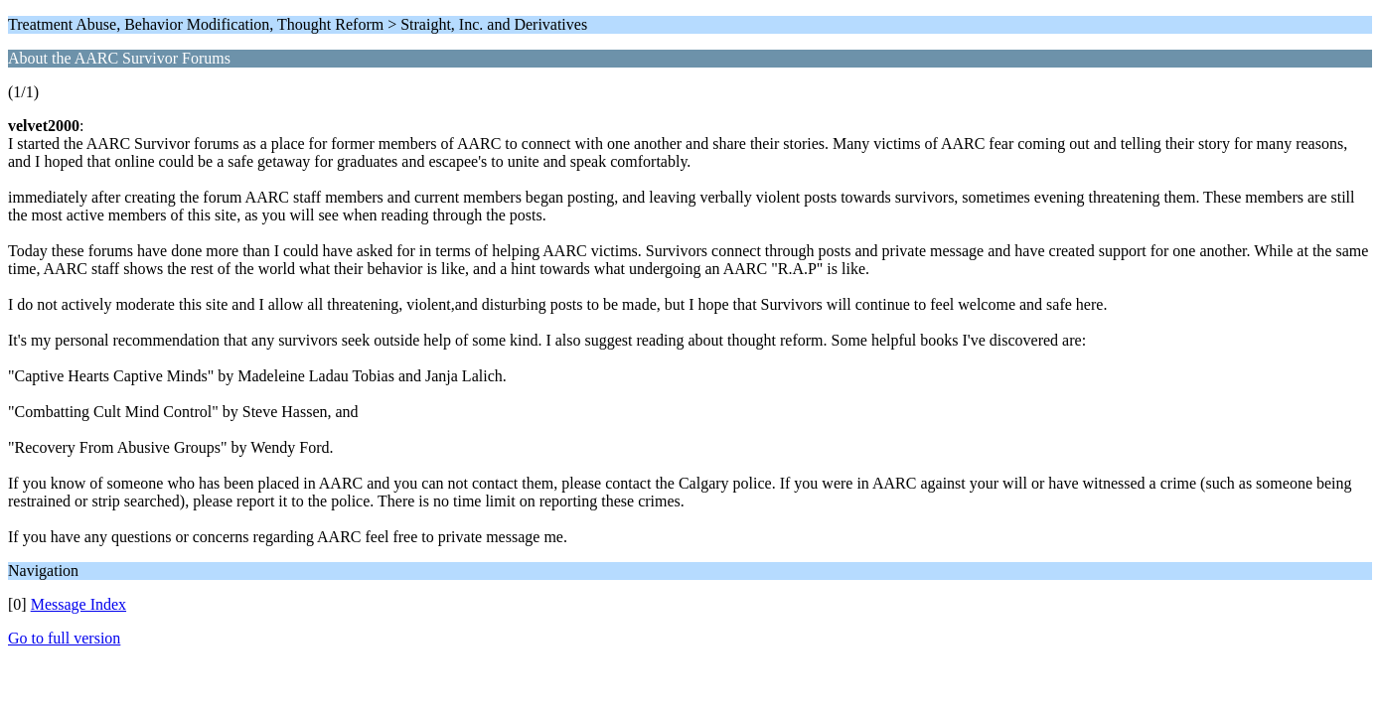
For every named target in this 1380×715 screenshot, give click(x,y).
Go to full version (64, 638)
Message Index (78, 604)
